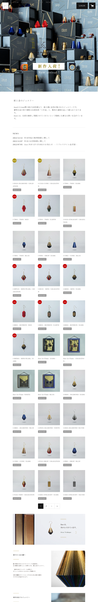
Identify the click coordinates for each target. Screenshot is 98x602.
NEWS (61, 5)
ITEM (28, 5)
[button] (82, 6)
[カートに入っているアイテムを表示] (92, 6)
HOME (20, 5)
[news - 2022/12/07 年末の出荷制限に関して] (49, 141)
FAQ (69, 5)
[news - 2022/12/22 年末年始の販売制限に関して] (49, 138)
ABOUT (52, 5)
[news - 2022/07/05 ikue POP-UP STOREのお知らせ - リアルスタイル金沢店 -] (49, 144)
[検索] (6, 6)
